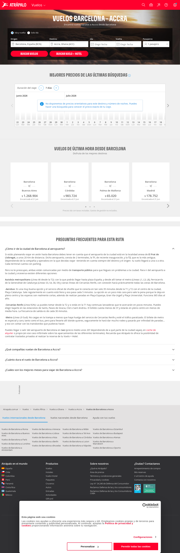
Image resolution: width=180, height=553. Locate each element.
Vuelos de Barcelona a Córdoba (77, 437)
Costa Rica (10, 487)
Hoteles (49, 472)
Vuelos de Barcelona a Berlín (45, 441)
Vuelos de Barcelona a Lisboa (45, 433)
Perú (8, 479)
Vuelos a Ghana (57, 409)
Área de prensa (97, 472)
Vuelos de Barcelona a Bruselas (46, 445)
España (9, 468)
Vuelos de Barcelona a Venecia (46, 429)
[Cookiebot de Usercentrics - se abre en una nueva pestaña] (144, 505)
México (9, 494)
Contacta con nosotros (145, 480)
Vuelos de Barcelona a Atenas (106, 437)
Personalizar (90, 546)
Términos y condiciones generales (105, 476)
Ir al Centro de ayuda (144, 476)
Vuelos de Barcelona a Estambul (108, 429)
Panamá (9, 483)
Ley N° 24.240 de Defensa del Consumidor (109, 483)
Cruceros (50, 483)
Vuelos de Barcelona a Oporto (107, 447)
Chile (8, 472)
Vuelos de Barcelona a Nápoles (77, 445)
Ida (91, 38)
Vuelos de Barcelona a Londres (16, 443)
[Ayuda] (166, 5)
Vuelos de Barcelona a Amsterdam (12, 448)
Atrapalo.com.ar (10, 409)
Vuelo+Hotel (51, 476)
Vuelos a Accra (75, 409)
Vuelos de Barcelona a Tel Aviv (76, 433)
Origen (14, 38)
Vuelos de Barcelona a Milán (76, 429)
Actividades (51, 494)
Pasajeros (147, 38)
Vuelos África (39, 409)
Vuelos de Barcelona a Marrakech (103, 442)
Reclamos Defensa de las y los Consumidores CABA (111, 492)
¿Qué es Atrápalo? (98, 468)
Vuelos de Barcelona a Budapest (108, 433)
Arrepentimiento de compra (147, 468)
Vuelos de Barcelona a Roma (15, 429)
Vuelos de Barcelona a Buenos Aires (16, 434)
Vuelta (119, 38)
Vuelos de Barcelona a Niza (44, 437)
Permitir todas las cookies (135, 546)
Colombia (10, 476)
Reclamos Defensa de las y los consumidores (110, 487)
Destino (53, 38)
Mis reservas (140, 472)
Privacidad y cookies (99, 479)
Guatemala (11, 491)
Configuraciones (142, 537)
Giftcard (49, 498)
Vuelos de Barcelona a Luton (76, 441)
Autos (48, 487)
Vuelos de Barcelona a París (14, 439)
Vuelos (25, 409)
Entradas (50, 491)
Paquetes (50, 479)
